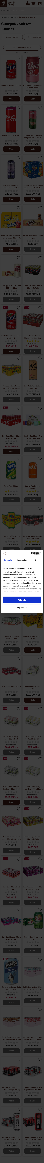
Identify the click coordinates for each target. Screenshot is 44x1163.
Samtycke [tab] (8, 560)
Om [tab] (36, 560)
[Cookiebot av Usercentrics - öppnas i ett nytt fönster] (31, 553)
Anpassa (22, 608)
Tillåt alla (22, 600)
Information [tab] (22, 560)
